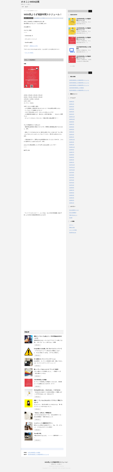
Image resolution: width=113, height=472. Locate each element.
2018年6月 (71, 154)
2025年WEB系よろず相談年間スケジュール (79, 82)
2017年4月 (71, 180)
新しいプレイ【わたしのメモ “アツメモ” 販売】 (46, 369)
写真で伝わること (73, 215)
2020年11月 (72, 116)
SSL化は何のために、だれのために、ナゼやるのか (47, 390)
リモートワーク (56, 18)
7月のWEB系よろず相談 (40, 379)
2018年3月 (71, 159)
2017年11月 (72, 167)
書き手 (26, 6)
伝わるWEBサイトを (38, 18)
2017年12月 (72, 164)
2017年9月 (71, 172)
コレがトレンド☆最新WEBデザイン (43, 423)
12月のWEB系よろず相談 (34, 452)
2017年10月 (72, 170)
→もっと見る (72, 66)
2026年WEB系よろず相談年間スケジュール (79, 80)
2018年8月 (71, 149)
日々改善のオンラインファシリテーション (45, 359)
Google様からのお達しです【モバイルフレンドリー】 (48, 348)
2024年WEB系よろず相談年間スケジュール (79, 85)
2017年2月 (71, 182)
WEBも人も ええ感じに (56, 464)
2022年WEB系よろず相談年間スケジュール (38, 454)
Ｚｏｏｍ (61, 18)
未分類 (70, 217)
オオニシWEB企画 (30, 2)
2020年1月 (71, 137)
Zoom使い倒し (38, 433)
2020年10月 (72, 119)
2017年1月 (71, 185)
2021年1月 (71, 114)
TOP (23, 6)
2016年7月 (71, 190)
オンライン (50, 18)
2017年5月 (71, 177)
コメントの (73, 230)
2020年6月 (71, 126)
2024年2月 (71, 106)
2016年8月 (71, 187)
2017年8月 (71, 175)
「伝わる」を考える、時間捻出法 (42, 412)
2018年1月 (71, 162)
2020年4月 (71, 132)
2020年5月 (71, 129)
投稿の (72, 227)
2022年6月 (71, 109)
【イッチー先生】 (29, 52)
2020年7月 (71, 124)
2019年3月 (71, 142)
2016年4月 (71, 195)
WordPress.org (72, 232)
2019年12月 (72, 139)
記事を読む (37, 345)
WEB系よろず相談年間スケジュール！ (56, 462)
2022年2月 (71, 111)
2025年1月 (71, 104)
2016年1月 (71, 202)
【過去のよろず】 (33, 45)
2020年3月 (71, 134)
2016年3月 (71, 197)
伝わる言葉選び (72, 212)
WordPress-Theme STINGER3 (56, 466)
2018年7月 (71, 152)
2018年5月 (71, 157)
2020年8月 (71, 121)
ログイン (71, 225)
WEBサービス (45, 18)
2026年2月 (71, 101)
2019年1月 (71, 144)
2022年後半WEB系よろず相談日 (76, 87)
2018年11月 (72, 147)
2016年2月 (71, 200)
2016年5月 (71, 192)
